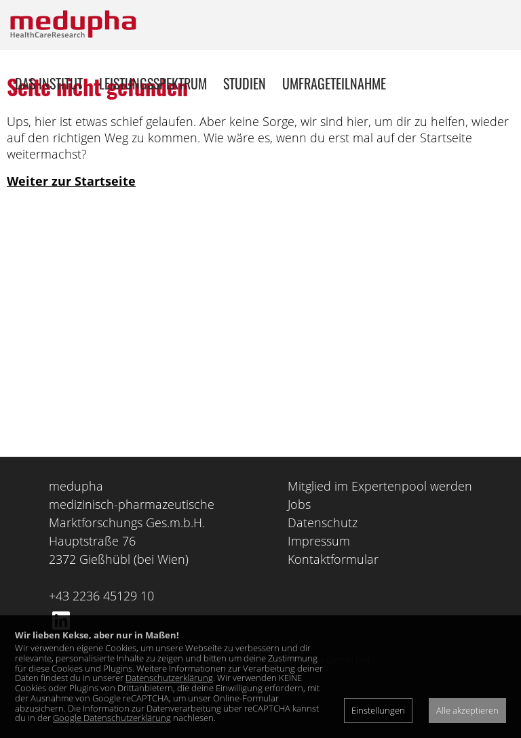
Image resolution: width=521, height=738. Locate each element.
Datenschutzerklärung (169, 678)
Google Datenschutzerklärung (112, 718)
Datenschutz (323, 573)
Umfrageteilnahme (334, 83)
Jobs (299, 554)
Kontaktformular (333, 609)
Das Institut (49, 83)
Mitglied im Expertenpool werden (380, 536)
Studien (244, 83)
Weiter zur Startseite (71, 231)
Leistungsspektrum (153, 83)
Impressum (319, 591)
